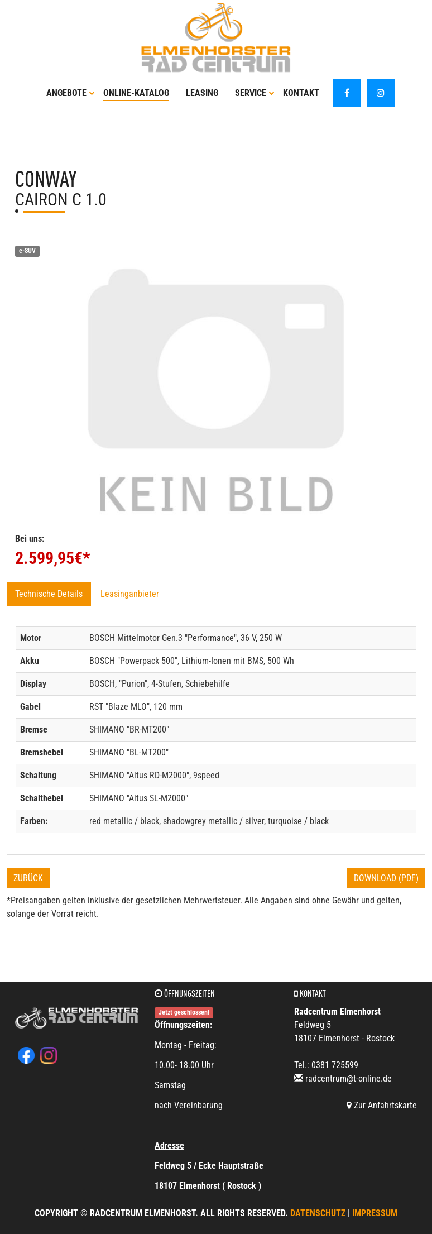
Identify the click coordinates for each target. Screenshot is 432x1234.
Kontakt (301, 93)
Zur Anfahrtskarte (382, 1105)
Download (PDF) (386, 878)
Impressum (374, 1213)
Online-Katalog (136, 93)
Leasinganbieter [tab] (129, 594)
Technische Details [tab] (49, 594)
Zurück (28, 878)
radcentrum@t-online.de (348, 1078)
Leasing (202, 93)
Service (255, 93)
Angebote (70, 93)
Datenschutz (317, 1213)
